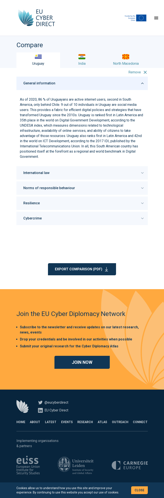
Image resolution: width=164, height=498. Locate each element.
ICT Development (56, 141)
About (35, 422)
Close (139, 490)
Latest (50, 422)
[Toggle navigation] (156, 18)
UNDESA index (31, 126)
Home (20, 422)
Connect (140, 422)
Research (85, 422)
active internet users (90, 100)
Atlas (102, 422)
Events (67, 422)
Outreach (120, 422)
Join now (82, 362)
